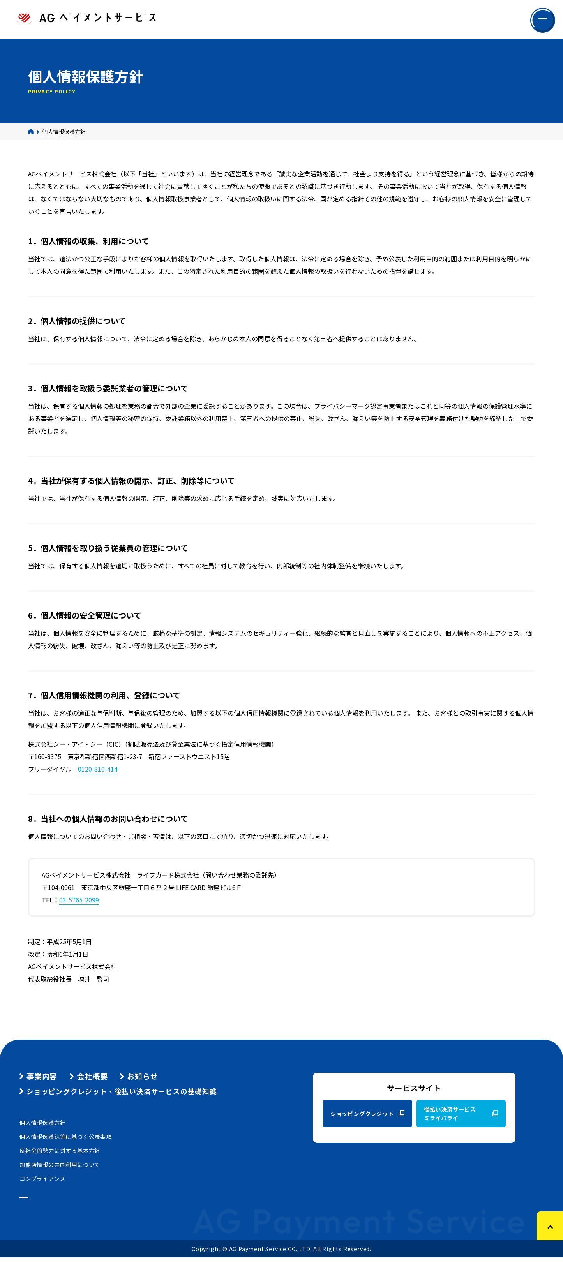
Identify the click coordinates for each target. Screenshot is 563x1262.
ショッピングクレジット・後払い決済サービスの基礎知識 (121, 1091)
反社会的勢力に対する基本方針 (59, 1150)
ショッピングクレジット (362, 1113)
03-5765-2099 (79, 899)
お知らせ (142, 1076)
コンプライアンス (42, 1178)
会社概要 (92, 1076)
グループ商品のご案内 (58, 1197)
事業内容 (41, 1076)
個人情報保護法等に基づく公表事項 (65, 1136)
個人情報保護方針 (42, 1122)
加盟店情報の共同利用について (59, 1164)
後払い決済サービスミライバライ (450, 1113)
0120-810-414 (98, 769)
